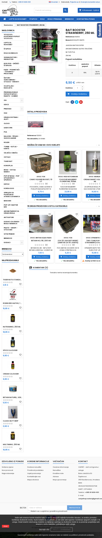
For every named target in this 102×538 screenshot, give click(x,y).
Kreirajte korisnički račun (90, 2)
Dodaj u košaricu (77, 94)
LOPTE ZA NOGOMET (8, 43)
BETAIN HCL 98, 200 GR (41, 240)
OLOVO (7, 123)
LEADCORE (8, 128)
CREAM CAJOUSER (11, 374)
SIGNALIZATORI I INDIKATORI (10, 58)
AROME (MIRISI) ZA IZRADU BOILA (11, 212)
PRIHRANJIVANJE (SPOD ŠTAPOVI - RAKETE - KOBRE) (11, 94)
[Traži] (51, 10)
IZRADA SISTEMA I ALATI (11, 118)
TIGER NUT (8, 161)
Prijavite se (74, 2)
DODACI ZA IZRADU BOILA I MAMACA (11, 222)
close (6, 526)
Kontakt (4, 2)
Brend (68, 40)
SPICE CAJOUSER (10, 350)
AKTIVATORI (9, 217)
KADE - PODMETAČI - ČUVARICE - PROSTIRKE (12, 72)
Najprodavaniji (10, 260)
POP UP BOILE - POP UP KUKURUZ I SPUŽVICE (11, 178)
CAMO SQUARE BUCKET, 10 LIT (41, 180)
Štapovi (33, 19)
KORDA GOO (9, 188)
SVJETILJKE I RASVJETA (9, 87)
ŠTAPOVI (7, 49)
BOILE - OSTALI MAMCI (10, 171)
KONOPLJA (8, 165)
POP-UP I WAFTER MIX (11, 206)
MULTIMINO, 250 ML (11, 444)
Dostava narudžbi (34, 467)
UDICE (6, 104)
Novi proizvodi (7, 470)
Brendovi (69, 19)
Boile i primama (55, 19)
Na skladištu (32, 139)
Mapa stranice (33, 480)
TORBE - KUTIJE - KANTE (11, 147)
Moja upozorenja (59, 480)
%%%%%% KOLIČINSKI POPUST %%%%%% (12, 36)
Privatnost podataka (35, 470)
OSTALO (7, 157)
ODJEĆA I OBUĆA (10, 153)
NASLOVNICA (8, 30)
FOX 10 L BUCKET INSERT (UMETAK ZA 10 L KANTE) (68, 241)
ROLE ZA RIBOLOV (11, 53)
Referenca (70, 37)
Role (42, 19)
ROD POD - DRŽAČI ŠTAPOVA (11, 64)
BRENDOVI (8, 238)
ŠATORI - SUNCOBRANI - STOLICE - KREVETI (11, 80)
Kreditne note (58, 473)
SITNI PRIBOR (9, 234)
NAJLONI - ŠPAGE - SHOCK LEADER (11, 137)
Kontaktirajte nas (86, 19)
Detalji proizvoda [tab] (37, 111)
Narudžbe (57, 470)
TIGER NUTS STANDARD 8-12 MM (13, 280)
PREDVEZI (7, 109)
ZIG (5, 100)
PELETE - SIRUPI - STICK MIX (10, 229)
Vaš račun (58, 461)
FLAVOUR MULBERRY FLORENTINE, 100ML (68, 180)
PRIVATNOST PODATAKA (62, 529)
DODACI (7, 242)
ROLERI (6, 142)
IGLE (5, 113)
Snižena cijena (7, 467)
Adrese (56, 476)
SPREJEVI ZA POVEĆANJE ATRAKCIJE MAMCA (12, 194)
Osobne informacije (61, 467)
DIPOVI (6, 184)
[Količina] (77, 88)
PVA (5, 132)
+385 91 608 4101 (24, 2)
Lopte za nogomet (17, 19)
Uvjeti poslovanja (34, 473)
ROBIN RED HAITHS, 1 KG (13, 303)
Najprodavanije (8, 473)
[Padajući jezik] (54, 2)
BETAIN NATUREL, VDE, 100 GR (13, 397)
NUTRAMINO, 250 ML (12, 327)
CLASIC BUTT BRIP (10, 421)
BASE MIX (7, 201)
